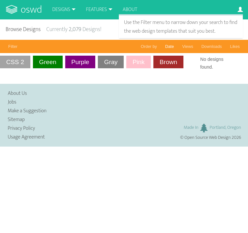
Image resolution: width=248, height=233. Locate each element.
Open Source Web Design (207, 137)
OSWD (31, 9)
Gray (111, 62)
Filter (12, 46)
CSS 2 (15, 62)
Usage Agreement (26, 137)
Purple (80, 62)
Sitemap (16, 119)
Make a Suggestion (27, 110)
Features (96, 9)
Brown (168, 62)
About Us (17, 93)
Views (187, 46)
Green (47, 62)
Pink (139, 62)
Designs (61, 9)
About (130, 9)
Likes (235, 46)
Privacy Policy (21, 128)
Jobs (12, 102)
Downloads (212, 46)
